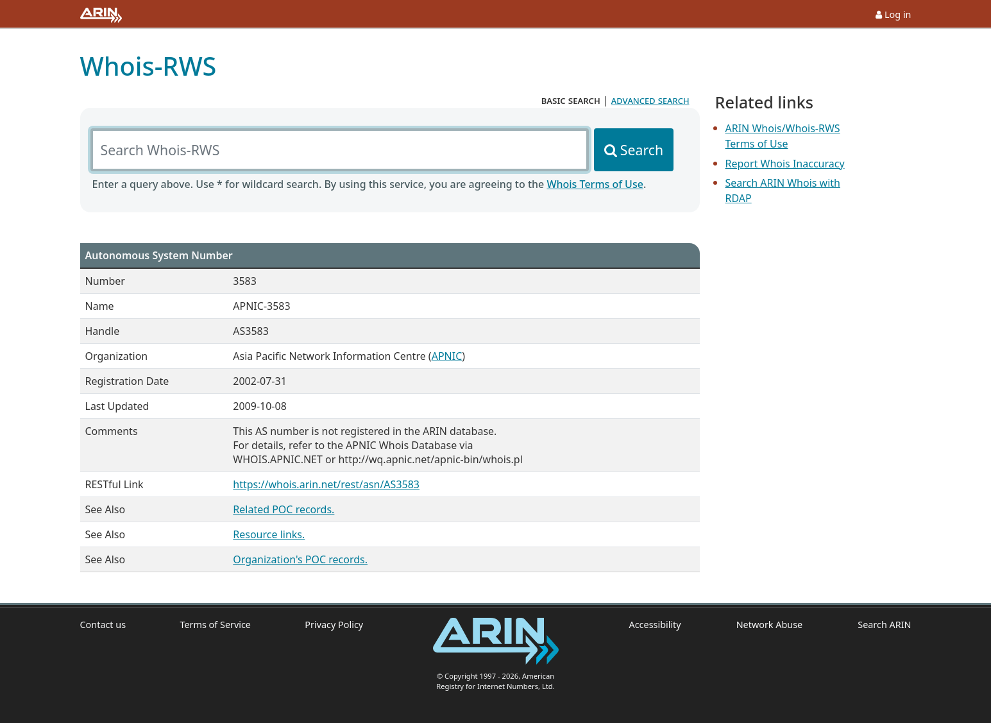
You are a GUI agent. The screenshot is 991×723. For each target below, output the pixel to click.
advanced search (650, 100)
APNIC (447, 356)
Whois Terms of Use (594, 184)
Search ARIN (884, 624)
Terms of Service (215, 624)
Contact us (103, 624)
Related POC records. (283, 509)
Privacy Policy (334, 624)
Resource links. (269, 534)
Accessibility (655, 624)
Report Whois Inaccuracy (785, 164)
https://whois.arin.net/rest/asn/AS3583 (326, 484)
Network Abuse (769, 624)
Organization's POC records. (300, 559)
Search (641, 149)
